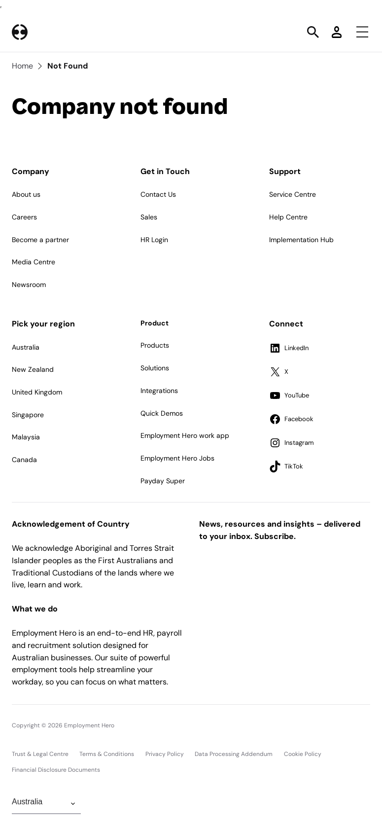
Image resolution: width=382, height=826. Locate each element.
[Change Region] (46, 803)
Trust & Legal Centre (40, 754)
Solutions (154, 367)
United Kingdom (37, 392)
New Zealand (33, 369)
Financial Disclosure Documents (56, 770)
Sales (148, 217)
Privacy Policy (164, 754)
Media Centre (33, 261)
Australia (25, 347)
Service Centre (292, 194)
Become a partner (40, 239)
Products (154, 345)
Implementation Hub (301, 239)
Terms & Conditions (106, 754)
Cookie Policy (302, 754)
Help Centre (288, 217)
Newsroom (29, 284)
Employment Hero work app (184, 435)
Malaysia (26, 436)
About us (26, 194)
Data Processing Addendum (234, 754)
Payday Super (162, 480)
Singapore (28, 414)
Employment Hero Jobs (177, 458)
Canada (24, 459)
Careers (24, 217)
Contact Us (158, 194)
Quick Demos (161, 413)
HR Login (154, 239)
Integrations (159, 390)
